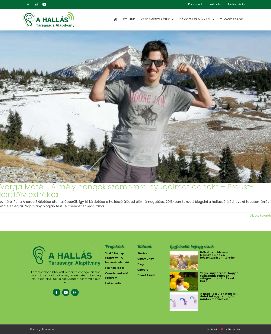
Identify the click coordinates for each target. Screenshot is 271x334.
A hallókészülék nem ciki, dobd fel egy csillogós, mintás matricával (219, 296)
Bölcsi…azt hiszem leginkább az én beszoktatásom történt (218, 255)
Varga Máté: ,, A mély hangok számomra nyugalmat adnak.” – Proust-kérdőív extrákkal (126, 191)
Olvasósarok (231, 19)
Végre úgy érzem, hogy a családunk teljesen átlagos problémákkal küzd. (219, 277)
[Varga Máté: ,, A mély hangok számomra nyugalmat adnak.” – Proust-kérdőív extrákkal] (135, 106)
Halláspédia (236, 4)
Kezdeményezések (157, 19)
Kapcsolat (195, 4)
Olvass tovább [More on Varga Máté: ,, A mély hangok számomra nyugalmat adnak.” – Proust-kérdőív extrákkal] (260, 215)
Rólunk (129, 19)
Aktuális (215, 4)
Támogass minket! (196, 19)
